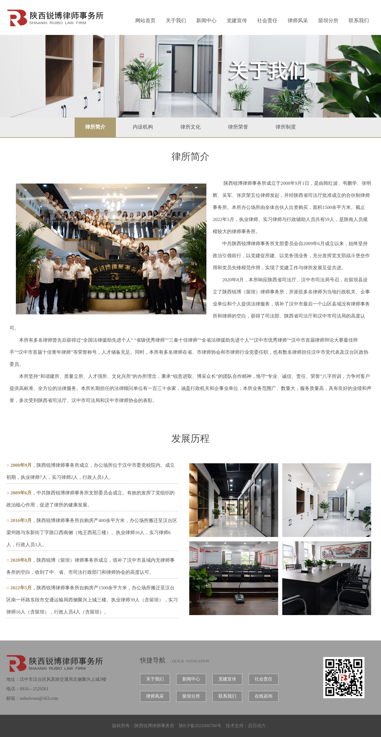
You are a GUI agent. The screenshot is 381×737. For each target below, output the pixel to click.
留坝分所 (328, 20)
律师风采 (298, 20)
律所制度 (286, 127)
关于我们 (176, 20)
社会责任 (267, 20)
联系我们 (359, 20)
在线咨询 (263, 696)
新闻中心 (206, 20)
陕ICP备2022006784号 (200, 725)
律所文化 (190, 127)
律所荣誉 (238, 127)
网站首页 (145, 20)
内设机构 (143, 127)
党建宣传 (237, 20)
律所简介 (95, 127)
